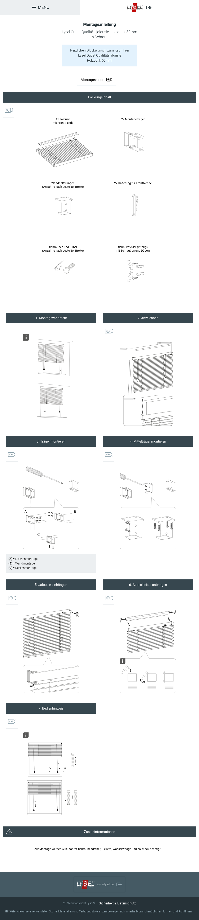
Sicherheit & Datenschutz (117, 903)
